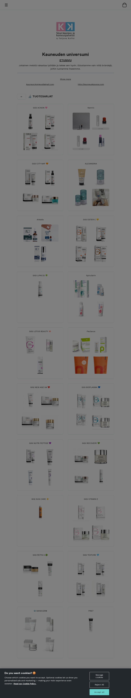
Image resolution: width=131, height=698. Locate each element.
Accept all (99, 692)
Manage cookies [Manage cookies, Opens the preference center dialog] (99, 676)
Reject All (99, 685)
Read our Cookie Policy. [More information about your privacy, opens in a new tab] (25, 684)
